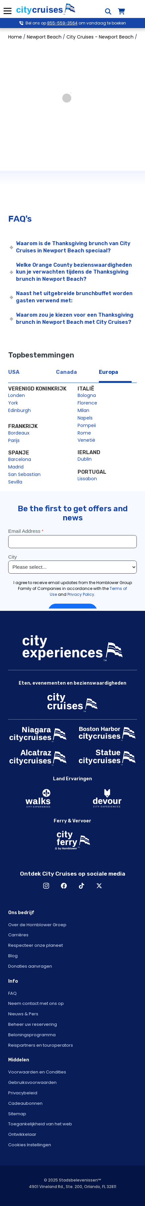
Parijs (14, 440)
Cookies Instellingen (29, 1145)
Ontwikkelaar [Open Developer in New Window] (22, 1134)
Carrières (18, 935)
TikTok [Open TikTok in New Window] (81, 886)
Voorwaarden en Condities (37, 1072)
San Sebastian (24, 474)
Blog (13, 956)
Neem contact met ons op (36, 1003)
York (13, 403)
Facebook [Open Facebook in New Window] (64, 886)
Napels (85, 418)
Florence (87, 403)
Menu (7, 11)
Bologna (87, 395)
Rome (84, 433)
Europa (108, 372)
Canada (66, 372)
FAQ (12, 993)
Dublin (85, 459)
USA (13, 372)
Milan (83, 410)
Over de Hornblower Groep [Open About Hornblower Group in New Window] (37, 925)
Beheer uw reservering (32, 1024)
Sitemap (17, 1114)
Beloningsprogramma (32, 1035)
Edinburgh (19, 410)
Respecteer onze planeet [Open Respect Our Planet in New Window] (35, 945)
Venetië (86, 440)
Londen (16, 395)
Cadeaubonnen (25, 1103)
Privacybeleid (22, 1093)
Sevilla (15, 482)
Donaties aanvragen (30, 966)
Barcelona (19, 459)
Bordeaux (18, 433)
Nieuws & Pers (23, 1014)
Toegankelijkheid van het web (40, 1124)
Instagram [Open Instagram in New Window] (46, 886)
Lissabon (87, 478)
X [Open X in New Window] (99, 886)
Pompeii (87, 425)
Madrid (16, 467)
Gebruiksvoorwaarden (32, 1082)
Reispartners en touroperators (40, 1045)
